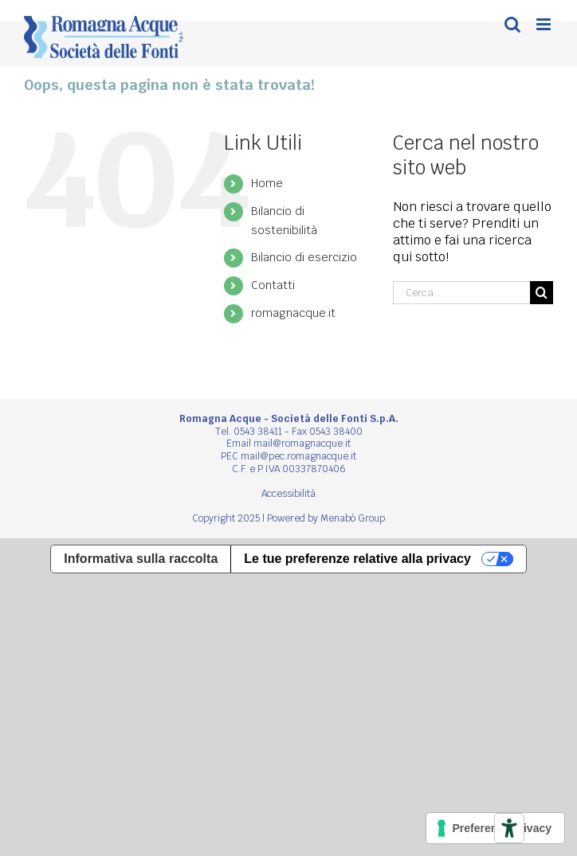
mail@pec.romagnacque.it (298, 456)
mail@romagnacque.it (302, 443)
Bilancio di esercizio (304, 257)
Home (267, 183)
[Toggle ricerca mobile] (512, 24)
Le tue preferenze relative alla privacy (357, 558)
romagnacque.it (293, 313)
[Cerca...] (461, 292)
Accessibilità (288, 493)
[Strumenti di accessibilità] (509, 828)
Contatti (273, 285)
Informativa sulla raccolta (141, 558)
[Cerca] (541, 292)
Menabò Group (352, 518)
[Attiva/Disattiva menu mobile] (544, 24)
